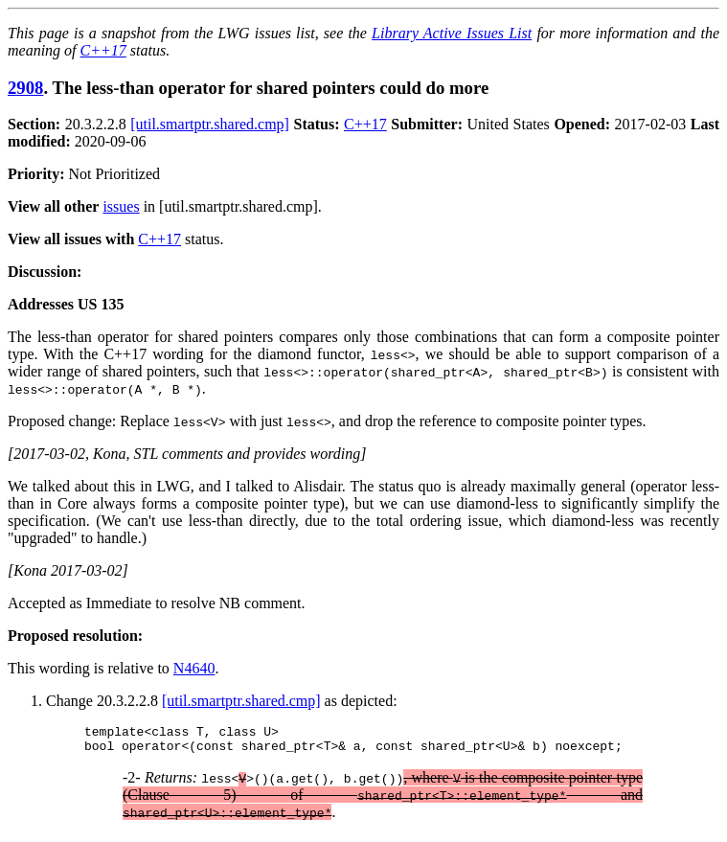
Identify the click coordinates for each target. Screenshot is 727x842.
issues (120, 206)
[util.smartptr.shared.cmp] (209, 124)
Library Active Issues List (452, 33)
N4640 (194, 668)
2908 (25, 88)
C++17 (103, 50)
